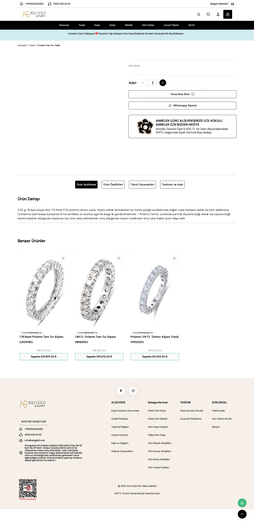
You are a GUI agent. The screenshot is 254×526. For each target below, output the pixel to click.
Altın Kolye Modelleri (159, 460)
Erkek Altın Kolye (157, 411)
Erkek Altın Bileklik (158, 419)
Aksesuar (64, 25)
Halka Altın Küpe (157, 435)
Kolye (113, 25)
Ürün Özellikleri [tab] (113, 184)
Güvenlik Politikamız (190, 419)
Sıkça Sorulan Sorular (191, 411)
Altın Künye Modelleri (159, 452)
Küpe (97, 25)
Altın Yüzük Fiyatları (158, 468)
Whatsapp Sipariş (182, 105)
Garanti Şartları (119, 435)
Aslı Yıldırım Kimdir (222, 419)
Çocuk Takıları (171, 25)
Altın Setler (148, 25)
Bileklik (128, 25)
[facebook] (120, 391)
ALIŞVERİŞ (118, 403)
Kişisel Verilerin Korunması (125, 411)
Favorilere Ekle (182, 94)
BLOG (192, 25)
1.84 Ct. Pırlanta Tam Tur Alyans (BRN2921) (95, 339)
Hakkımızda (218, 411)
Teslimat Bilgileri (120, 427)
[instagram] (133, 391)
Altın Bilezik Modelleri (159, 444)
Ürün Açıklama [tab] (86, 184)
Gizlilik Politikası (119, 419)
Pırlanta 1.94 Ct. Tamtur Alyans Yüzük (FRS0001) (155, 339)
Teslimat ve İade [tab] (172, 184)
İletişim (216, 427)
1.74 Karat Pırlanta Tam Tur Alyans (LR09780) (41, 339)
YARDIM (185, 403)
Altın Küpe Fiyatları (158, 427)
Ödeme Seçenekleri (122, 452)
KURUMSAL (219, 403)
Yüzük (82, 25)
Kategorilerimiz (158, 403)
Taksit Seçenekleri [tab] (142, 184)
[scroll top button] (242, 514)
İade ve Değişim (119, 444)
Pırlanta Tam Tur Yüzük (49, 45)
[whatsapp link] (242, 502)
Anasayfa (22, 45)
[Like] (63, 258)
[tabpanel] (127, 208)
